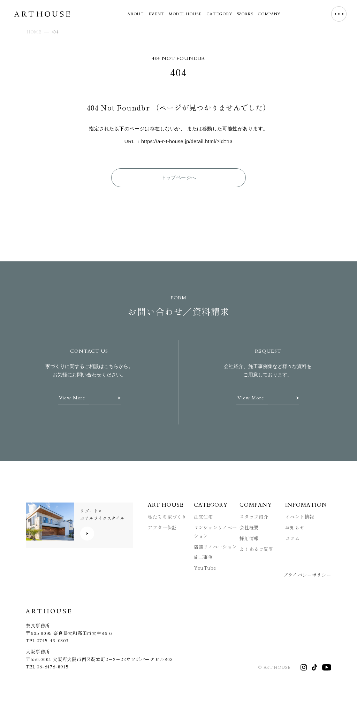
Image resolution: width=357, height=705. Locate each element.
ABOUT (135, 14)
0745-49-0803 (52, 641)
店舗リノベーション (215, 546)
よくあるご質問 (256, 549)
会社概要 (249, 527)
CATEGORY (219, 14)
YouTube (205, 568)
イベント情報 (299, 516)
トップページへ (178, 177)
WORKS (245, 14)
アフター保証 (162, 527)
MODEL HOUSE (185, 14)
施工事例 (203, 557)
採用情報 (249, 538)
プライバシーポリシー (307, 575)
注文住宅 (203, 516)
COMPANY (269, 14)
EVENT (156, 14)
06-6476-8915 (52, 667)
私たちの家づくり (167, 516)
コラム (292, 538)
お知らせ (294, 527)
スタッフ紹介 (254, 516)
